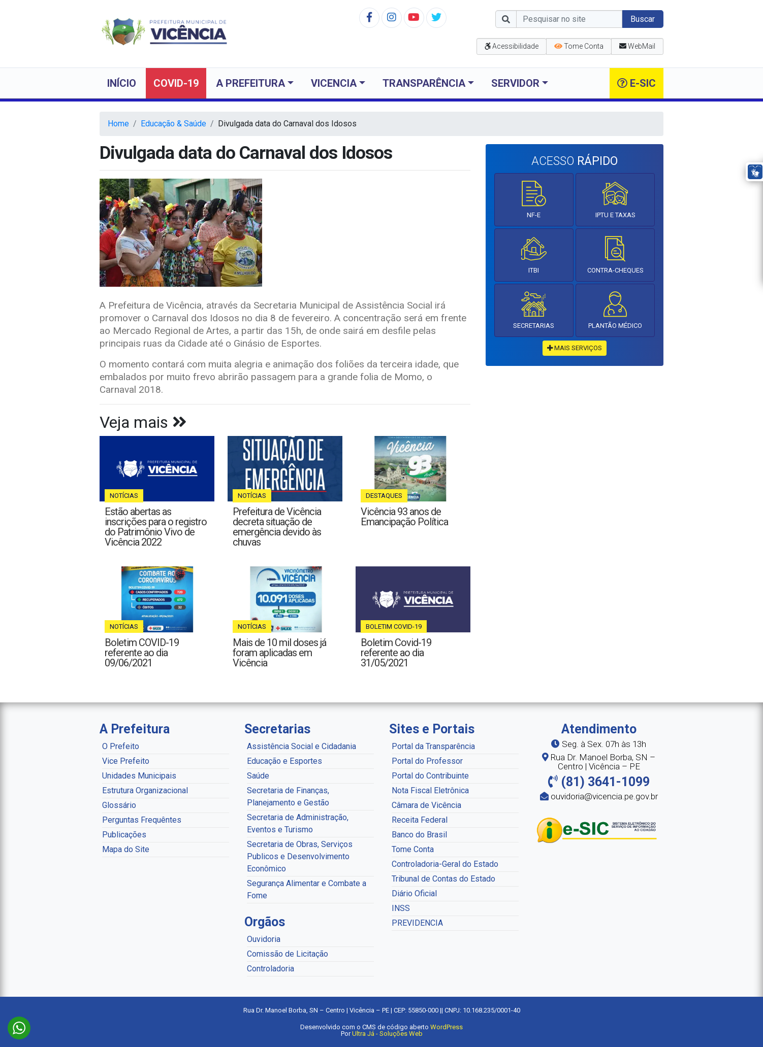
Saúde (258, 776)
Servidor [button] (515, 83)
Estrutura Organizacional (145, 790)
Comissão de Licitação (287, 954)
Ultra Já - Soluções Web (387, 1033)
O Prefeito (120, 746)
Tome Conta (413, 849)
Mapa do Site (125, 849)
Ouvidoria (263, 939)
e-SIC (636, 83)
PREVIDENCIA (417, 923)
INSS (401, 908)
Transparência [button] (424, 83)
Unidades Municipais (139, 776)
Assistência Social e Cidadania (301, 746)
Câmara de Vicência (426, 805)
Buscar (642, 19)
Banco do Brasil (419, 834)
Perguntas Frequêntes (141, 820)
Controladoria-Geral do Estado (445, 864)
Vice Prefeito (125, 761)
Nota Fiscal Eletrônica (430, 790)
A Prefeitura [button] (250, 83)
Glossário (119, 805)
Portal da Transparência (433, 746)
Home (118, 123)
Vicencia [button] (334, 83)
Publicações (124, 834)
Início (121, 83)
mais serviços (574, 348)
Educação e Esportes (284, 761)
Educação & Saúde (173, 123)
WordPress (446, 1027)
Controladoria (270, 968)
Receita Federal (420, 820)
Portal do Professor (427, 761)
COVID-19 (176, 83)
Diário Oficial (414, 893)
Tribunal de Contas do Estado (443, 879)
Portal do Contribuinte (430, 776)
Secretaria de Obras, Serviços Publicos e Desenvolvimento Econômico (300, 856)
